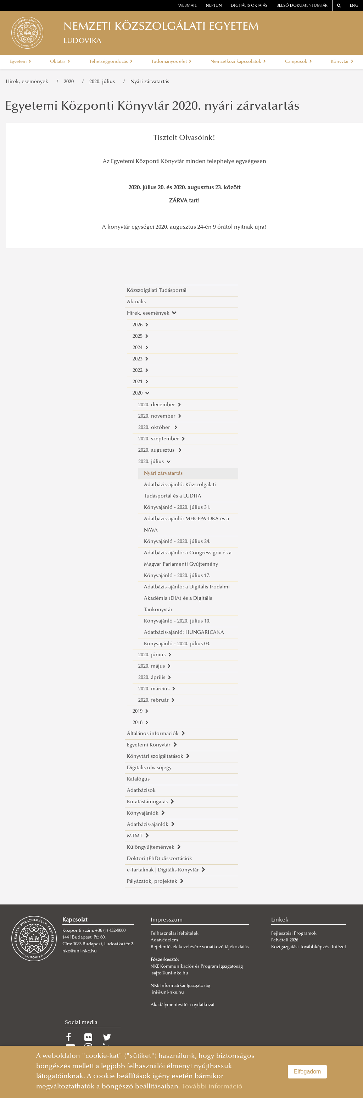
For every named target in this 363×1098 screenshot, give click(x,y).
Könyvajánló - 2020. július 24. (177, 541)
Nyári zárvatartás (149, 82)
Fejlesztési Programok (294, 933)
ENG (354, 6)
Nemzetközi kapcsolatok (238, 62)
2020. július (103, 82)
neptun (214, 6)
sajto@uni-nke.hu (170, 973)
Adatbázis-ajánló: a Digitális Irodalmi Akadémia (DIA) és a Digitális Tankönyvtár (187, 599)
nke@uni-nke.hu (79, 951)
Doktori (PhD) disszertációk (159, 858)
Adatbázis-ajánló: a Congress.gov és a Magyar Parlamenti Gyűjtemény (187, 558)
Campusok (298, 62)
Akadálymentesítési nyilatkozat (182, 1005)
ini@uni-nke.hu (168, 992)
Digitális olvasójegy (149, 768)
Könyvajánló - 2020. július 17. (177, 575)
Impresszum (167, 920)
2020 (70, 82)
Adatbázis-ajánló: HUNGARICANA (184, 632)
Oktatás (60, 62)
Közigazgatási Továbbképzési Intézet (308, 947)
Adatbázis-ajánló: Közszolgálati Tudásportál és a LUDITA (180, 490)
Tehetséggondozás (111, 62)
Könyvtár (342, 62)
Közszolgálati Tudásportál (156, 290)
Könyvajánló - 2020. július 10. (177, 621)
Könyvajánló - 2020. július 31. (177, 507)
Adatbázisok (141, 790)
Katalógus (138, 779)
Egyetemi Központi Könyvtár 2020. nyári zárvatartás (152, 106)
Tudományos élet (171, 62)
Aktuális (136, 302)
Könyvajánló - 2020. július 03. (177, 644)
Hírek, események (28, 82)
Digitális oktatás (249, 6)
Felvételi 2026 (284, 940)
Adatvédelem (164, 940)
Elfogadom (307, 1072)
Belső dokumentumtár (302, 6)
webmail (187, 6)
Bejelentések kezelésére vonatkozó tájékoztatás (200, 947)
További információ (212, 1086)
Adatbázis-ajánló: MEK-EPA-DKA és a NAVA (186, 524)
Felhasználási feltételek (175, 933)
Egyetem (20, 62)
